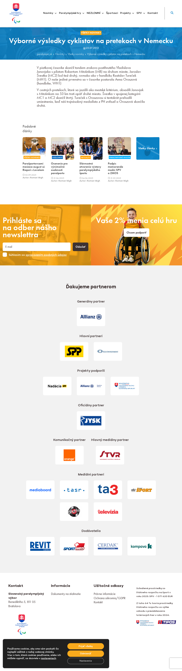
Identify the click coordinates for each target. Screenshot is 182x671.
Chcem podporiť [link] (136, 232)
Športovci (112, 13)
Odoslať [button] (80, 247)
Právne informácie (105, 594)
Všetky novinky (76, 54)
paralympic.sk (44, 54)
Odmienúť (85, 653)
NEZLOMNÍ (95, 13)
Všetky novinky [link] (91, 32)
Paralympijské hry (72, 13)
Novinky (50, 13)
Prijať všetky (85, 646)
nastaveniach (52, 656)
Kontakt (153, 13)
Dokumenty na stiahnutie (66, 594)
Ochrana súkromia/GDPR (109, 598)
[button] (172, 13)
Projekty (127, 13)
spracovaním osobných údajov (46, 255)
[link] (21, 624)
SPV (140, 13)
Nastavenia (85, 660)
